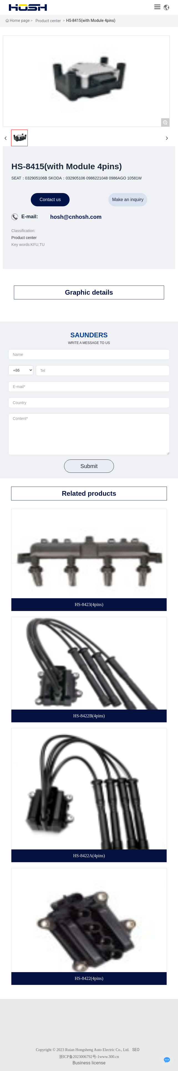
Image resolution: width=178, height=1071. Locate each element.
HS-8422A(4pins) (89, 855)
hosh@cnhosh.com (75, 217)
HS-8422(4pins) (89, 978)
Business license (89, 1062)
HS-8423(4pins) (89, 604)
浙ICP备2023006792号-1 (79, 1057)
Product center (48, 21)
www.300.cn (109, 1057)
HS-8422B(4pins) (89, 715)
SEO (135, 1049)
